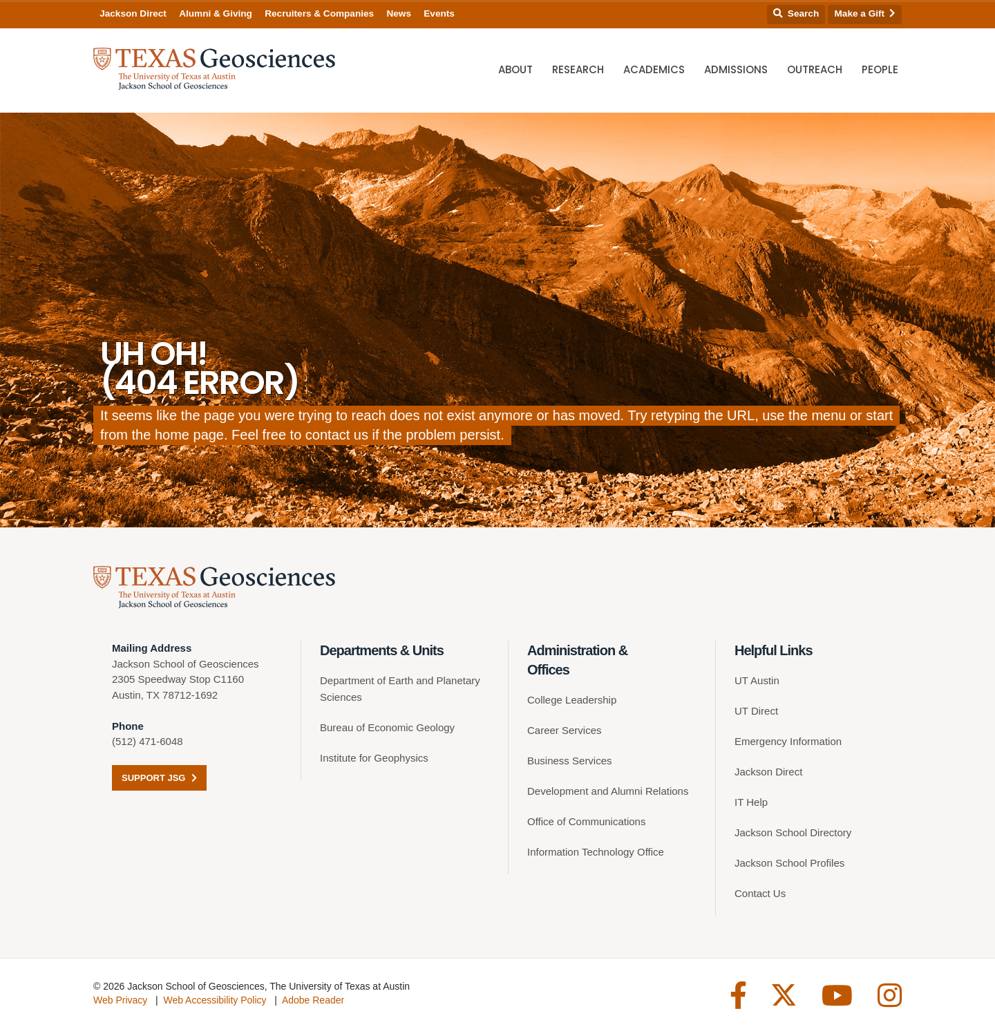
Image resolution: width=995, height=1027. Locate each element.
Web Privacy (120, 1000)
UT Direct (756, 711)
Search (796, 13)
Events (439, 13)
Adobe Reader (313, 1000)
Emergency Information (788, 741)
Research (578, 69)
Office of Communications (586, 821)
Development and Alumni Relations (607, 791)
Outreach (814, 69)
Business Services (569, 760)
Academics (654, 69)
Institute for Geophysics (374, 758)
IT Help (751, 802)
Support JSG (159, 778)
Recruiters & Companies (319, 13)
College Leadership (571, 700)
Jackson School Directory (793, 832)
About (515, 69)
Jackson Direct (133, 13)
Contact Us (760, 893)
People (880, 69)
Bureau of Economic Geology (387, 727)
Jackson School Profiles (789, 863)
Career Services (564, 730)
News (398, 13)
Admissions (736, 69)
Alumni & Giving (215, 13)
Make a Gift (865, 13)
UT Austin (757, 680)
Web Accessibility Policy (214, 1000)
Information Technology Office (595, 852)
